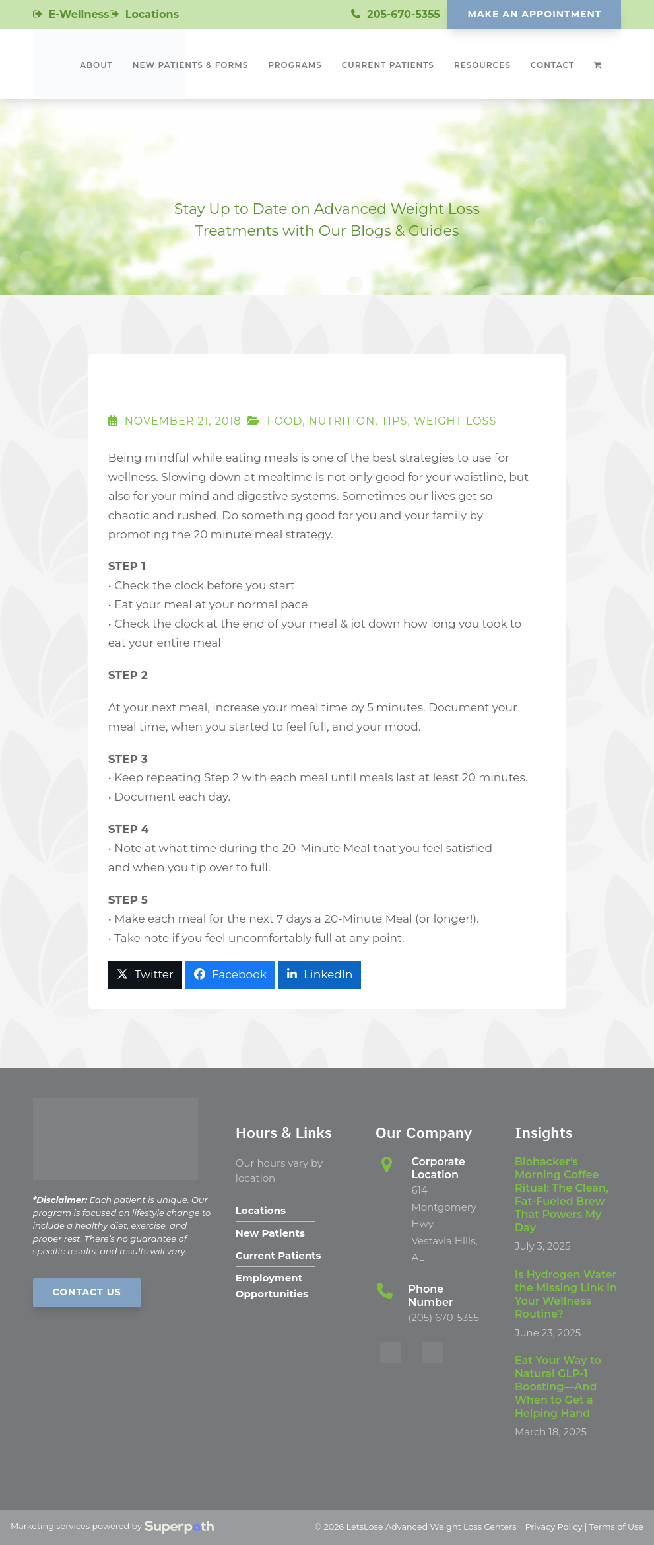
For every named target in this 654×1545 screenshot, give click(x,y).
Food (284, 421)
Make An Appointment (534, 14)
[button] (145, 975)
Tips (394, 421)
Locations (152, 14)
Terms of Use (616, 1527)
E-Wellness (79, 14)
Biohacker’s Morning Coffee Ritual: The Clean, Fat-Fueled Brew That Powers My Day (561, 1194)
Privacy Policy (553, 1527)
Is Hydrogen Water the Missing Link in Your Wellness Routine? (566, 1294)
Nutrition (342, 421)
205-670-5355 (403, 14)
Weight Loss (455, 421)
